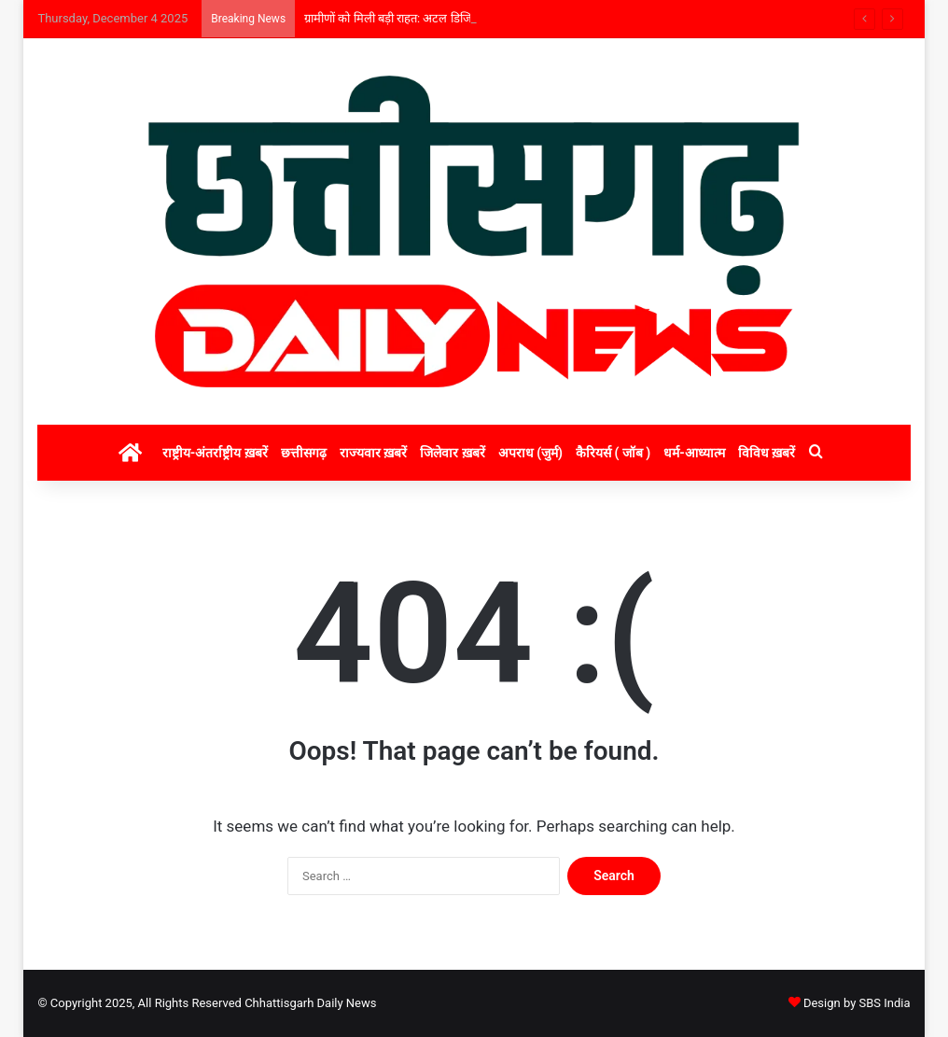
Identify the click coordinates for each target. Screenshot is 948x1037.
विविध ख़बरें (766, 452)
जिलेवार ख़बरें (452, 452)
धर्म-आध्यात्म (694, 452)
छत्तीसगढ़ (304, 452)
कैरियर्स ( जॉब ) (613, 452)
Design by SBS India (857, 1003)
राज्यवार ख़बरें (373, 452)
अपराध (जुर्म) (530, 452)
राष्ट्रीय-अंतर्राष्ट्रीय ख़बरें (215, 452)
